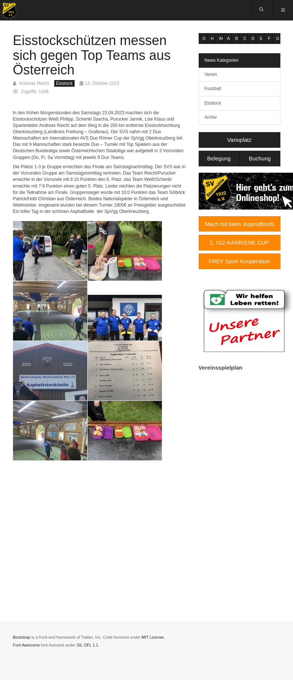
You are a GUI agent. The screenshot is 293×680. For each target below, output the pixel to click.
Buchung (260, 158)
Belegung (219, 158)
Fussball (213, 88)
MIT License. (153, 637)
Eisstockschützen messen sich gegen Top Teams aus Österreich (92, 55)
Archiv (211, 117)
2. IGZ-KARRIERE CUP (239, 242)
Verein (211, 74)
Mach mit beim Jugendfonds (240, 224)
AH (221, 38)
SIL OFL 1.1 (87, 645)
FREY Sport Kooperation (239, 261)
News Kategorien (221, 60)
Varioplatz (239, 140)
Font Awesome (26, 645)
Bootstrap (21, 637)
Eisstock (213, 103)
